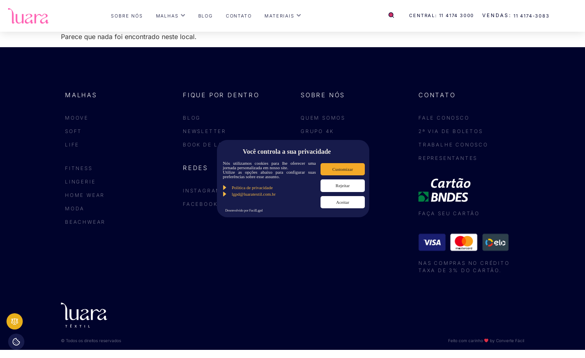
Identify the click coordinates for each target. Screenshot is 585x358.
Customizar (342, 169)
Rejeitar (343, 185)
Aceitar (342, 202)
